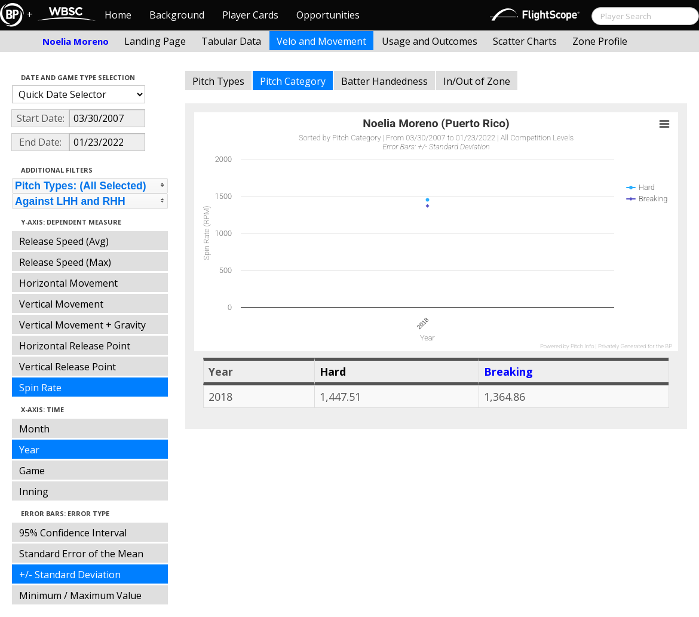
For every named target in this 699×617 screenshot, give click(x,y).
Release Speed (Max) (65, 262)
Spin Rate (40, 387)
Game (32, 470)
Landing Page (155, 41)
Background (176, 15)
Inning (33, 491)
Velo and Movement (321, 41)
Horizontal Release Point (74, 345)
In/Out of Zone (476, 81)
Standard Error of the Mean (81, 553)
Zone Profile (599, 41)
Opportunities (328, 15)
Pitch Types (218, 81)
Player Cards (250, 15)
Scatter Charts (525, 41)
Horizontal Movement (68, 283)
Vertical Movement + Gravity (82, 324)
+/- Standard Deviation (70, 574)
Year (29, 449)
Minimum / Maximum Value (80, 595)
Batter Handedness (384, 81)
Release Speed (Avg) (64, 241)
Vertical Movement (61, 304)
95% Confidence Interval (73, 532)
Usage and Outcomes (429, 41)
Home (118, 15)
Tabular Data (231, 41)
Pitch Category (293, 81)
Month (34, 428)
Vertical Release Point (67, 366)
